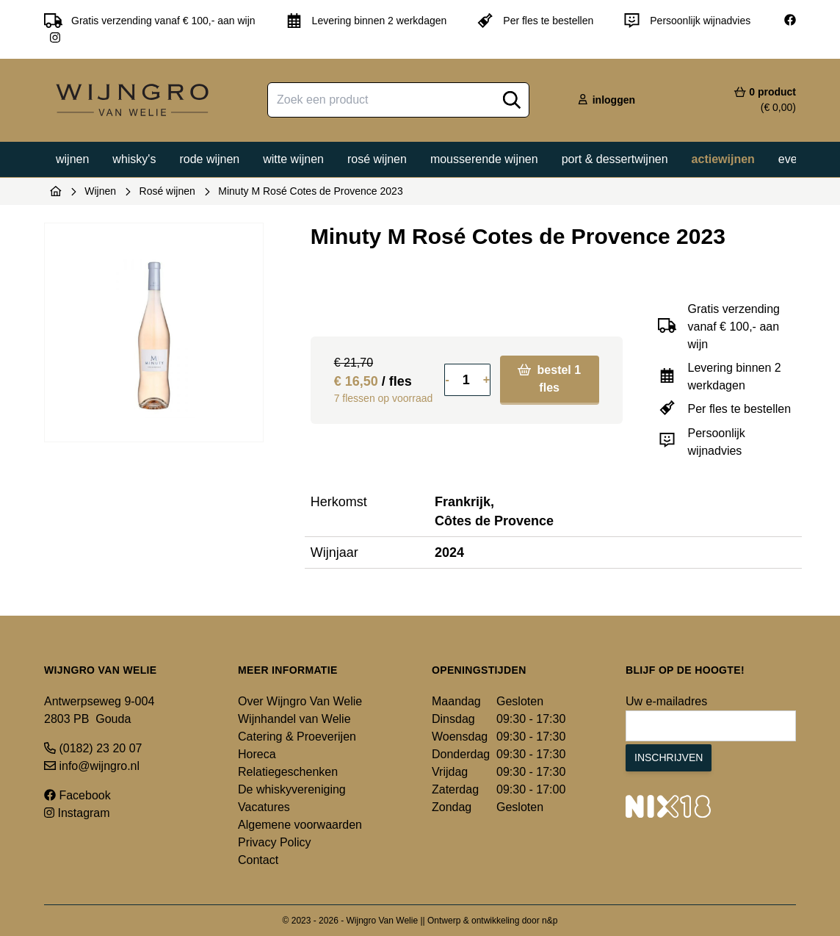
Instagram (77, 813)
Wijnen (72, 159)
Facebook (77, 795)
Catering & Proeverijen (297, 736)
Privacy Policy (274, 842)
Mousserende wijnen (484, 159)
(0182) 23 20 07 (93, 748)
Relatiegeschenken (288, 772)
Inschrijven (668, 757)
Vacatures (264, 807)
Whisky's (134, 159)
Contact (258, 860)
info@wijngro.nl (92, 766)
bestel (549, 379)
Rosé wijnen (377, 159)
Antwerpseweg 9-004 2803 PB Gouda (99, 710)
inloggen (605, 100)
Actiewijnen (723, 159)
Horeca (257, 754)
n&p (549, 920)
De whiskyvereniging (292, 789)
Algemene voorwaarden (300, 824)
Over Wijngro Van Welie (300, 701)
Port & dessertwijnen (615, 159)
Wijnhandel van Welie (294, 719)
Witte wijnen (293, 159)
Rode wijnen (209, 159)
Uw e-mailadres (666, 701)
